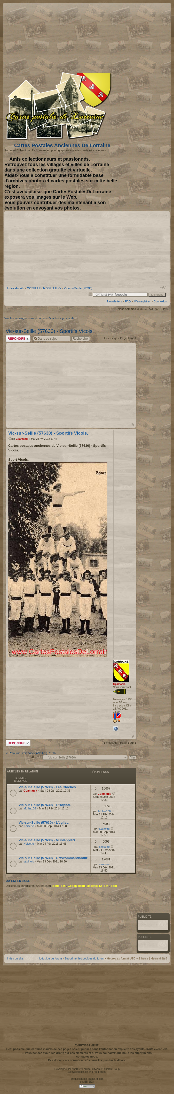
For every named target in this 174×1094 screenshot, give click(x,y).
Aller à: (35, 757)
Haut (132, 424)
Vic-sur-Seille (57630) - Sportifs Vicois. (50, 331)
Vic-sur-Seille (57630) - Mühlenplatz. (47, 840)
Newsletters (114, 301)
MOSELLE (34, 288)
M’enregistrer (142, 301)
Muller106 (29, 808)
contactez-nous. (87, 1056)
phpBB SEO (87, 1081)
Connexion (160, 301)
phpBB (76, 1069)
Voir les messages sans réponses (25, 318)
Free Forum (99, 1071)
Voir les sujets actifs (61, 318)
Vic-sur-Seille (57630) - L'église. (44, 822)
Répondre (18, 338)
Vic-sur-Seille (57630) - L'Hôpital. (45, 805)
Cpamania (22, 438)
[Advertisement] (116, 36)
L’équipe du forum (50, 958)
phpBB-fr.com (96, 1078)
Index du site (15, 288)
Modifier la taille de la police (163, 287)
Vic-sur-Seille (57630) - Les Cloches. (48, 787)
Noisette (28, 826)
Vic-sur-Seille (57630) (78, 288)
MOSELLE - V (52, 288)
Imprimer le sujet (90, 293)
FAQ (128, 301)
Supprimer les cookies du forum (85, 958)
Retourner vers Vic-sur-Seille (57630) (32, 753)
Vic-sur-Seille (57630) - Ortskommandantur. (53, 858)
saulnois (28, 861)
